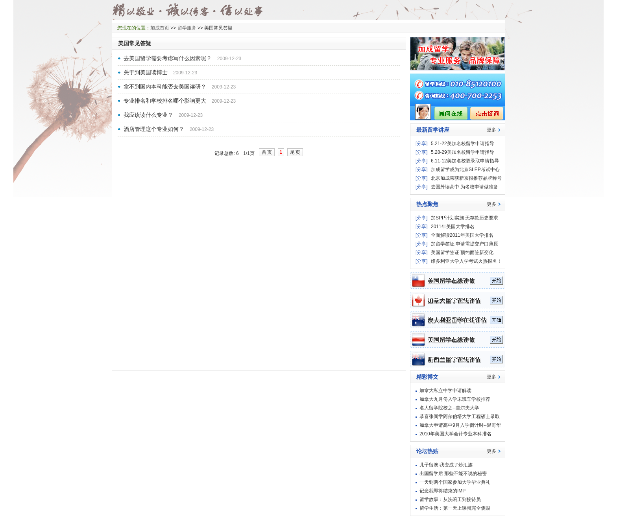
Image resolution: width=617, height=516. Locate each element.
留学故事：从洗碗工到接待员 (450, 499)
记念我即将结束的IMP (442, 491)
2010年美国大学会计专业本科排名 (455, 434)
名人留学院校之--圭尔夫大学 (449, 408)
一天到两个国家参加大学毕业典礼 (454, 482)
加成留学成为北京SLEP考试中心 (465, 169)
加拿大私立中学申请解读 (445, 390)
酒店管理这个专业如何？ (154, 129)
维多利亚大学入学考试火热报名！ (466, 261)
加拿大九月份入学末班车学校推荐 (454, 399)
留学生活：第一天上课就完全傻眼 (454, 508)
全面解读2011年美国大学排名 (462, 235)
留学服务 (186, 28)
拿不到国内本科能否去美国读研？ (165, 86)
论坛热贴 (427, 451)
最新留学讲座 (432, 130)
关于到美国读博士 (146, 72)
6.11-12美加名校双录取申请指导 (465, 161)
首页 (267, 152)
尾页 (295, 152)
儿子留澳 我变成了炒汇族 (446, 465)
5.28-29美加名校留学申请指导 (462, 152)
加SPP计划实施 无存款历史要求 (464, 218)
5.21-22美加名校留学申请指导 (462, 143)
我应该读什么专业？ (148, 115)
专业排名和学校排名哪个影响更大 (165, 101)
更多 (491, 130)
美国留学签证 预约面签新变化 (462, 252)
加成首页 (159, 28)
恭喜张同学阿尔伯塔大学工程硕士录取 (459, 416)
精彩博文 (427, 377)
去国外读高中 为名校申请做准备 (464, 187)
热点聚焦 (427, 204)
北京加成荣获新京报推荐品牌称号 (466, 178)
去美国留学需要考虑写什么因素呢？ (168, 58)
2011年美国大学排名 (453, 226)
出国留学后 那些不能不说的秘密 (453, 473)
